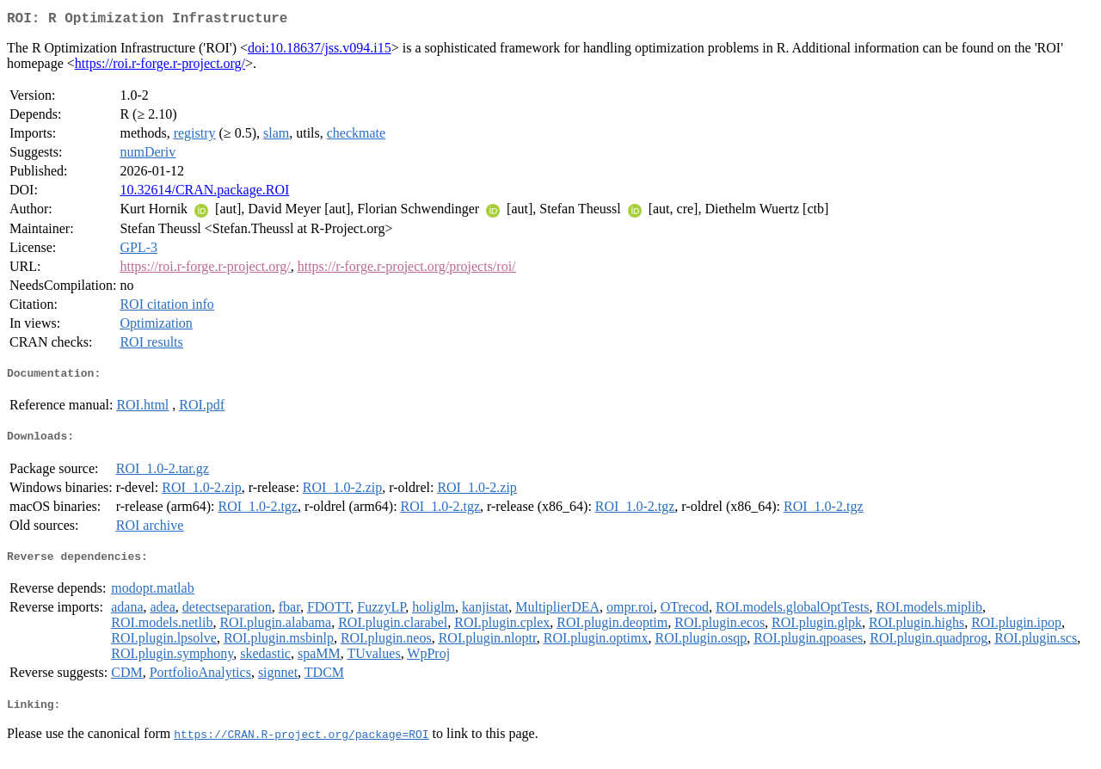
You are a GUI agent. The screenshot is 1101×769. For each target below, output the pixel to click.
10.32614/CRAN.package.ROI (204, 193)
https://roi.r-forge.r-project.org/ (160, 66)
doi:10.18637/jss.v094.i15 (319, 51)
